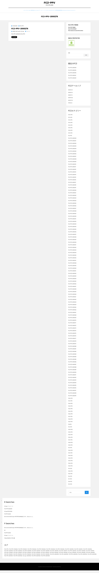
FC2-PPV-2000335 (72, 230)
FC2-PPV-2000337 (72, 235)
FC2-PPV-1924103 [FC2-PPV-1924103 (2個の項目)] (58, 556)
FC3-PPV (70, 428)
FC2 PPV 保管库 (7, 515)
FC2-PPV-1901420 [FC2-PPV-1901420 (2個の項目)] (58, 554)
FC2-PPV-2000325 (72, 204)
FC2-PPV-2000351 (72, 271)
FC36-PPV (70, 438)
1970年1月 (70, 104)
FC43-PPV (70, 459)
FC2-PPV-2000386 (72, 363)
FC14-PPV (70, 126)
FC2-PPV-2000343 (72, 251)
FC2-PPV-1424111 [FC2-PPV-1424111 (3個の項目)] (78, 552)
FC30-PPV (70, 430)
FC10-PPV (70, 115)
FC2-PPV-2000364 (72, 305)
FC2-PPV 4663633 (8, 509)
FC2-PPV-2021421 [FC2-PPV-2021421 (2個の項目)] (50, 558)
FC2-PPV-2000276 (19, 29)
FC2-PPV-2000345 (72, 256)
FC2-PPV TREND (71, 28)
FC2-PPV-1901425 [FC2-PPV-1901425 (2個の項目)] (18, 556)
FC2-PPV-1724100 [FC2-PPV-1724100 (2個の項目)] (9, 554)
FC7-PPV (70, 480)
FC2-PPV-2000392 (72, 71)
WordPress (59, 569)
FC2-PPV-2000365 (72, 308)
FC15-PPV (70, 128)
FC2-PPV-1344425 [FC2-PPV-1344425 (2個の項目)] (65, 550)
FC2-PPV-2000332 (72, 222)
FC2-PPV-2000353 (72, 277)
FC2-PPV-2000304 (72, 149)
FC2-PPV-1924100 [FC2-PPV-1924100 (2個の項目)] (28, 556)
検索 (69, 54)
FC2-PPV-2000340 (72, 243)
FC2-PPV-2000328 (72, 212)
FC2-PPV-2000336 (72, 233)
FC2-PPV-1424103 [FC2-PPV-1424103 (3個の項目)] (19, 552)
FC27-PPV (70, 417)
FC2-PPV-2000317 (72, 183)
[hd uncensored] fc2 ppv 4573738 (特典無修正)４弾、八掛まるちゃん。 (19, 517)
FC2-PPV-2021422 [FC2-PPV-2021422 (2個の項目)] (60, 558)
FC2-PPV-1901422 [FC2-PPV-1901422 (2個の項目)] (78, 554)
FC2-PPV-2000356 (72, 284)
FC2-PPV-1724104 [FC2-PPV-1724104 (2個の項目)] (48, 554)
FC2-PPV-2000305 (72, 152)
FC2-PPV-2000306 (72, 154)
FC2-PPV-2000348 (72, 264)
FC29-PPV (70, 422)
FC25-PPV (70, 412)
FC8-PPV (70, 482)
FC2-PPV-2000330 (72, 68)
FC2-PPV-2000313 (72, 173)
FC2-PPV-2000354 (72, 279)
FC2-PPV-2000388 (72, 368)
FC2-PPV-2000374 (72, 331)
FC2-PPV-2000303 (72, 147)
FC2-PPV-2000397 (72, 391)
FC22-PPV (70, 404)
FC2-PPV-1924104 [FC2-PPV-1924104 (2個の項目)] (68, 556)
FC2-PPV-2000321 (72, 193)
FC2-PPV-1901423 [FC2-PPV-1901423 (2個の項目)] (88, 554)
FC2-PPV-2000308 (72, 160)
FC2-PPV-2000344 (72, 253)
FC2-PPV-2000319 (72, 188)
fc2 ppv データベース (8, 507)
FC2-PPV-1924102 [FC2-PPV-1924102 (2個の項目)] (48, 556)
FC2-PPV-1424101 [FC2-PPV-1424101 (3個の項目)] (85, 550)
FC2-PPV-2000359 (72, 292)
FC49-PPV (70, 467)
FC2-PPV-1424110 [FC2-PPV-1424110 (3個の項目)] (68, 552)
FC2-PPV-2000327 (72, 209)
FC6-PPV (70, 477)
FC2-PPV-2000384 (72, 357)
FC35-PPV (70, 435)
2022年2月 (70, 93)
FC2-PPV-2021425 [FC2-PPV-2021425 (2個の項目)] (90, 558)
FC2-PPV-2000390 (72, 373)
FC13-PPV (70, 123)
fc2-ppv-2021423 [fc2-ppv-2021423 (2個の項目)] (69, 558)
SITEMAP (69, 11)
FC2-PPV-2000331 (72, 220)
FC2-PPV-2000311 (72, 167)
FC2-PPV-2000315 (72, 178)
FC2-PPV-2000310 (72, 165)
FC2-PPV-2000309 (72, 162)
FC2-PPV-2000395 (72, 73)
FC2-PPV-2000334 (72, 227)
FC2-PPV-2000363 (72, 303)
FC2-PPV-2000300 (72, 139)
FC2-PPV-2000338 (72, 238)
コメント (28, 32)
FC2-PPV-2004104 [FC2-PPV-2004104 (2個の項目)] (29, 558)
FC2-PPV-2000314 (72, 175)
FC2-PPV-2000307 (72, 157)
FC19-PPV (70, 134)
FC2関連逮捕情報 (56, 11)
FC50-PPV (70, 472)
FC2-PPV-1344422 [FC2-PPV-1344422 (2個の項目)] (34, 550)
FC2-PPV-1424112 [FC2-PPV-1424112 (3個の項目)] (88, 552)
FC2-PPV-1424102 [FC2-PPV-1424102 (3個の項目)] (9, 552)
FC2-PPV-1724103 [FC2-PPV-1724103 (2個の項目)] (38, 554)
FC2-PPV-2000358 (72, 290)
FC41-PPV (70, 454)
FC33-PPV (70, 433)
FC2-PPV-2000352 (72, 274)
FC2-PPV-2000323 (72, 199)
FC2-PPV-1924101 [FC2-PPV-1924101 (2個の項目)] (38, 556)
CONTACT (76, 11)
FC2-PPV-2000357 (72, 287)
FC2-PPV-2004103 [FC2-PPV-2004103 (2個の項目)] (19, 558)
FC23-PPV (70, 407)
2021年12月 (70, 98)
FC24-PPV (70, 409)
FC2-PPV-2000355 (72, 282)
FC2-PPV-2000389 (72, 370)
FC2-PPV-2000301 (72, 141)
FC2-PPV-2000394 (72, 383)
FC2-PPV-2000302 (72, 144)
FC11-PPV (70, 118)
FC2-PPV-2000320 (72, 191)
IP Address (47, 11)
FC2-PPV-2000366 (72, 311)
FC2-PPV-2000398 (72, 394)
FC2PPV (70, 425)
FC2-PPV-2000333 (72, 225)
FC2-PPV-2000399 (72, 396)
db (4, 531)
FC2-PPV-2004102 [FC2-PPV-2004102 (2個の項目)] (9, 558)
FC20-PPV (70, 399)
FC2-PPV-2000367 (72, 313)
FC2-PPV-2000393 (72, 381)
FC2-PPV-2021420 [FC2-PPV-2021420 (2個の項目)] (40, 558)
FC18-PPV (70, 131)
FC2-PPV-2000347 (72, 261)
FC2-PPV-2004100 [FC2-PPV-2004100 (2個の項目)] (88, 556)
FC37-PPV (70, 441)
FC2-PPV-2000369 (72, 318)
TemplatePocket (49, 569)
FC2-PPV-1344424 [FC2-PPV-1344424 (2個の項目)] (55, 550)
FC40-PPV (70, 451)
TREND (63, 11)
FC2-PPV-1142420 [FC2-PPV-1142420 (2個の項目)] (14, 550)
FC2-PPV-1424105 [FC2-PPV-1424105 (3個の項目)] (39, 552)
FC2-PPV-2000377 (72, 339)
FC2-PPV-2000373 (72, 329)
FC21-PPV (70, 402)
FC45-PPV (70, 464)
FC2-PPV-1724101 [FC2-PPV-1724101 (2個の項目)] (18, 554)
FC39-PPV (70, 446)
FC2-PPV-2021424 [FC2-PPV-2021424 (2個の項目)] (80, 558)
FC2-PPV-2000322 (72, 196)
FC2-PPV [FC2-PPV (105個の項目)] (6, 550)
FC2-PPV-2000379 (72, 344)
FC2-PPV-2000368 (72, 316)
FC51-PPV (70, 474)
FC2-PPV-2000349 (72, 266)
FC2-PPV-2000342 (72, 248)
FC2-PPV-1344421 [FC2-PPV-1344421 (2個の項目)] (24, 550)
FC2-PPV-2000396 (72, 389)
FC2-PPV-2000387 (72, 365)
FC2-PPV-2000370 (72, 321)
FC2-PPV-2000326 (72, 207)
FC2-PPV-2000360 (72, 295)
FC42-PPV (70, 456)
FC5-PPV (70, 469)
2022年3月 (70, 91)
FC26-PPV (70, 415)
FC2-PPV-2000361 (72, 76)
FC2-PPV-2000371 (72, 324)
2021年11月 (70, 101)
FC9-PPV (70, 485)
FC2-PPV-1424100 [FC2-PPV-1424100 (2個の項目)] (75, 550)
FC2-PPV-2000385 (72, 360)
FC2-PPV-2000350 (72, 269)
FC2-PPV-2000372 (72, 326)
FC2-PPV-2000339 (72, 240)
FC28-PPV (70, 420)
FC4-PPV (70, 448)
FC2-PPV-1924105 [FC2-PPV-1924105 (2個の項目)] (78, 556)
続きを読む (14, 38)
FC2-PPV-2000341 (72, 246)
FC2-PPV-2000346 (72, 258)
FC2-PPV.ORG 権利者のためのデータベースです (31, 11)
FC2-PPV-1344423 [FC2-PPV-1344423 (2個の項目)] (44, 550)
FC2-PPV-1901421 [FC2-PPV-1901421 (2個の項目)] (68, 554)
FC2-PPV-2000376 (72, 337)
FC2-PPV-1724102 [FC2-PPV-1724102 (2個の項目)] (28, 554)
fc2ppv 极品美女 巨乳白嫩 (9, 539)
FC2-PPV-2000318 (72, 186)
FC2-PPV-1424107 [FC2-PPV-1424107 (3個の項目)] (49, 552)
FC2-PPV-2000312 (72, 170)
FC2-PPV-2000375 (72, 334)
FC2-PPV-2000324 (72, 201)
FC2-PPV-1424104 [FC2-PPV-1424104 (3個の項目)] (29, 552)
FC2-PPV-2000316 (72, 180)
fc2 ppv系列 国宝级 (8, 512)
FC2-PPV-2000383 (72, 355)
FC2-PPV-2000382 (72, 352)
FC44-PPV (70, 461)
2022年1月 (70, 96)
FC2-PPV (49, 3)
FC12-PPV (70, 121)
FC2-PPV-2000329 (72, 79)
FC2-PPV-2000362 (72, 300)
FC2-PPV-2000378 (72, 342)
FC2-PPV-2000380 (72, 347)
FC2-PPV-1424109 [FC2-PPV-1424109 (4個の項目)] (58, 552)
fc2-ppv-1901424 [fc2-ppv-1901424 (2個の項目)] (8, 556)
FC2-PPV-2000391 (72, 376)
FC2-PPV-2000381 (72, 350)
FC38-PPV (70, 443)
